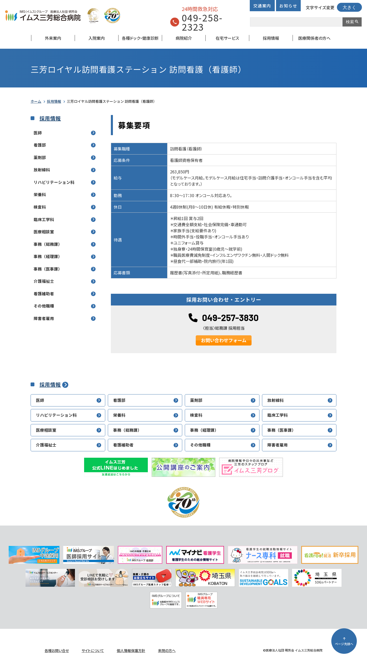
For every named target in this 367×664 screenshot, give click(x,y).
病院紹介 (184, 38)
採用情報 (271, 38)
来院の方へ (167, 650)
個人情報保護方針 (131, 650)
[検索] (296, 22)
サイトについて (93, 650)
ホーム (36, 101)
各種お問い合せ (57, 650)
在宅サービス (227, 38)
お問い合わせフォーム (223, 340)
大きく (349, 7)
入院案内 (96, 38)
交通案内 (262, 6)
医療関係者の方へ (314, 38)
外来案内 (53, 38)
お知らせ (288, 6)
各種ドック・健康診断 (140, 38)
